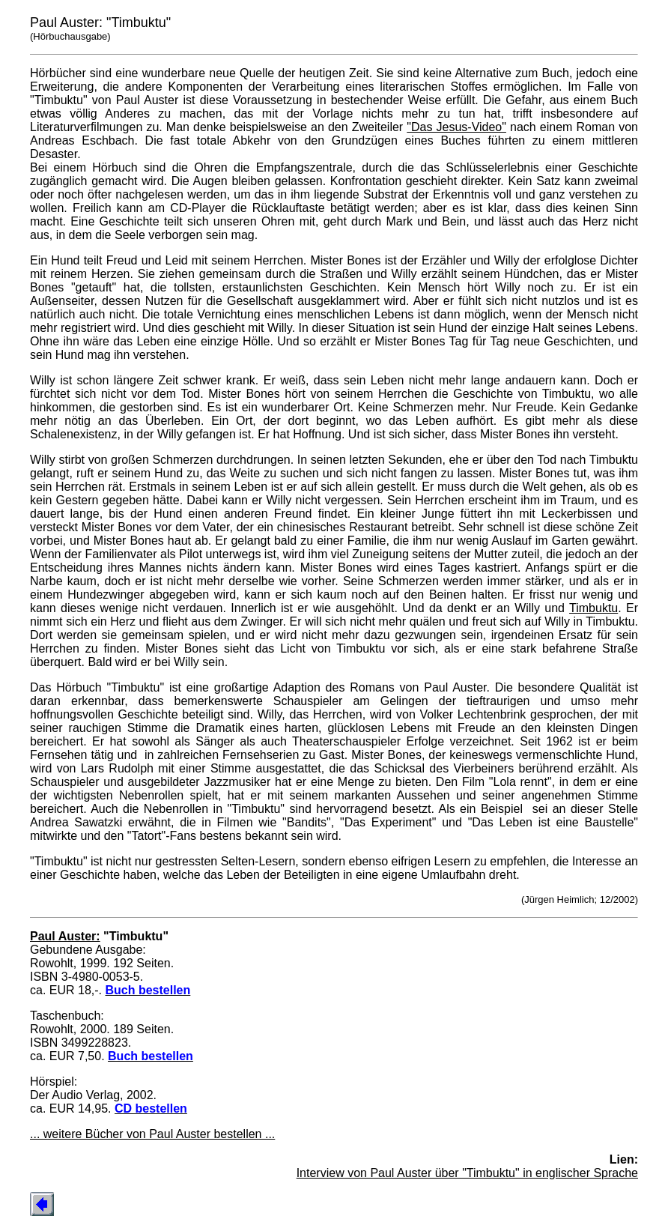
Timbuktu (593, 608)
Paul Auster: (65, 936)
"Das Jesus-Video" (456, 127)
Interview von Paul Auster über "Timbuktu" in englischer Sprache (467, 1173)
